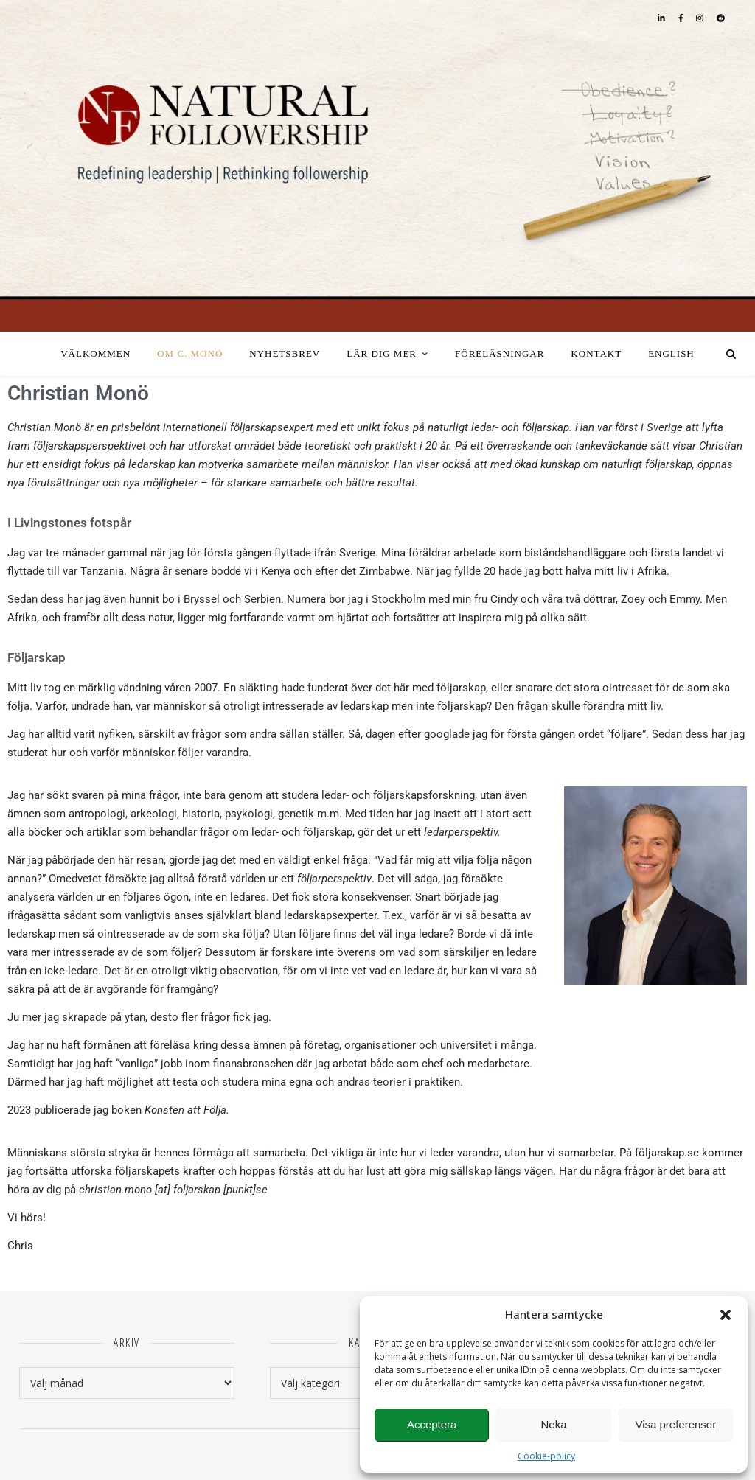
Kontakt (596, 353)
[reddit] (721, 18)
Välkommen (95, 353)
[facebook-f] (682, 18)
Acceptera (432, 1424)
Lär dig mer (382, 353)
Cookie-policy (546, 1456)
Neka (553, 1424)
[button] (725, 1315)
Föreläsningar (499, 353)
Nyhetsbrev (284, 353)
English (671, 353)
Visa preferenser (675, 1424)
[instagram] (701, 18)
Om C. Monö (190, 353)
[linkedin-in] (662, 18)
